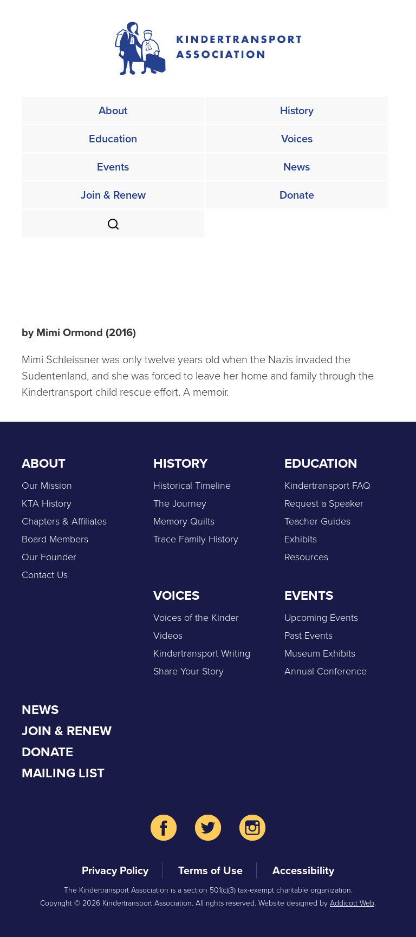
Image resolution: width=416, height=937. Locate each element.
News (296, 167)
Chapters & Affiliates (64, 521)
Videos (168, 635)
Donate (297, 195)
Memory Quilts (183, 521)
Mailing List (63, 773)
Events (113, 167)
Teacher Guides (317, 521)
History (297, 110)
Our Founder (49, 557)
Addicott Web (352, 903)
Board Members (55, 539)
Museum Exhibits (319, 653)
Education (113, 138)
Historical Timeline (192, 486)
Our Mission (47, 486)
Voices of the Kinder (196, 618)
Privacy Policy (115, 870)
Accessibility (303, 870)
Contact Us (45, 575)
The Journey (179, 503)
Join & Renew (113, 195)
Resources (306, 557)
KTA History (47, 503)
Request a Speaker (323, 503)
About (113, 110)
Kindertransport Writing (201, 653)
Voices (297, 138)
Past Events (308, 635)
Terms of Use (210, 870)
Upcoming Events (321, 618)
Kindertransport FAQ (327, 486)
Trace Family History (195, 539)
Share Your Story (188, 671)
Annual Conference (325, 671)
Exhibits (300, 539)
